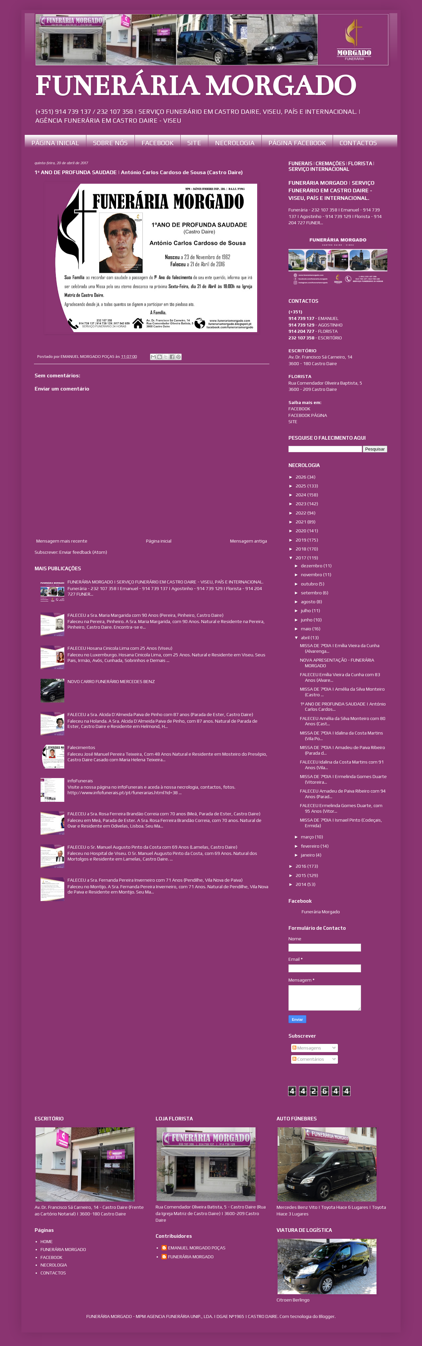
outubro (310, 583)
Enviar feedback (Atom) (83, 552)
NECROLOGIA (235, 142)
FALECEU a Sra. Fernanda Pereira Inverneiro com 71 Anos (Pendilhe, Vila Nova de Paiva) (155, 880)
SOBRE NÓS (110, 142)
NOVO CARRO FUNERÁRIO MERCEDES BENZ (111, 681)
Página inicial (158, 541)
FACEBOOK (157, 142)
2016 (301, 866)
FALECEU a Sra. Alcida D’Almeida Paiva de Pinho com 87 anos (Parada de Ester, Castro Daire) (160, 714)
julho (306, 610)
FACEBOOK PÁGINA (307, 415)
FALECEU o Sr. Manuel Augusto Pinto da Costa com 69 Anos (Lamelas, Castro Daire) (152, 847)
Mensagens (306, 1047)
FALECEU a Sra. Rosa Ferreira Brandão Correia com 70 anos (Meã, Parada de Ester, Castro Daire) (164, 813)
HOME (47, 1241)
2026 (301, 477)
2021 (301, 521)
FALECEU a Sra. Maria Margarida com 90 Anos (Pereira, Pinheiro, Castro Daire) (146, 615)
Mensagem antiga (248, 541)
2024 (301, 494)
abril (306, 637)
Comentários (308, 1059)
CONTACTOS (358, 142)
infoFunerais (80, 780)
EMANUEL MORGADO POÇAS (197, 1247)
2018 (301, 548)
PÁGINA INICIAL (55, 142)
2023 (301, 503)
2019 (301, 540)
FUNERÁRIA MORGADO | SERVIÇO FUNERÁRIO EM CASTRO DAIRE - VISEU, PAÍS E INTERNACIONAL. (165, 581)
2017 (301, 557)
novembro (312, 574)
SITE (194, 142)
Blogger (327, 1316)
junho (307, 619)
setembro (312, 592)
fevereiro (310, 846)
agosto (308, 601)
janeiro (308, 855)
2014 (301, 884)
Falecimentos (81, 747)
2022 (301, 513)
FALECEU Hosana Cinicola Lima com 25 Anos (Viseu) (120, 648)
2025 (301, 485)
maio (306, 628)
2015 (301, 875)
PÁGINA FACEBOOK (297, 142)
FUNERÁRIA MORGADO (195, 86)
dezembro (312, 565)
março (308, 836)
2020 (301, 530)
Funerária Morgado (321, 911)
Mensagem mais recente (61, 541)
